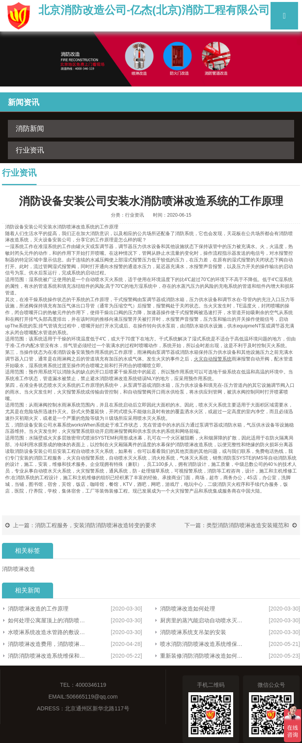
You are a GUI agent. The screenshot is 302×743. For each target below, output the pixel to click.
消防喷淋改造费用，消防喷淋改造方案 (48, 644)
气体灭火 (189, 458)
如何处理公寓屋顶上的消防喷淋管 (48, 620)
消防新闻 (30, 128)
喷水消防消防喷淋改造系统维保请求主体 (202, 644)
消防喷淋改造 (71, 227)
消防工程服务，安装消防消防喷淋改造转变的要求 (95, 525)
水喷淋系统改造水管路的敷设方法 (48, 632)
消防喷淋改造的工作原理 (38, 608)
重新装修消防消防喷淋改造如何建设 (202, 656)
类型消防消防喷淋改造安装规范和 (247, 525)
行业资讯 (30, 150)
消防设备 (14, 227)
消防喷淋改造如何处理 (187, 608)
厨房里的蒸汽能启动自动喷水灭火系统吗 (202, 620)
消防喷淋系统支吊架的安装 (193, 632)
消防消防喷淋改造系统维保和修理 (48, 656)
